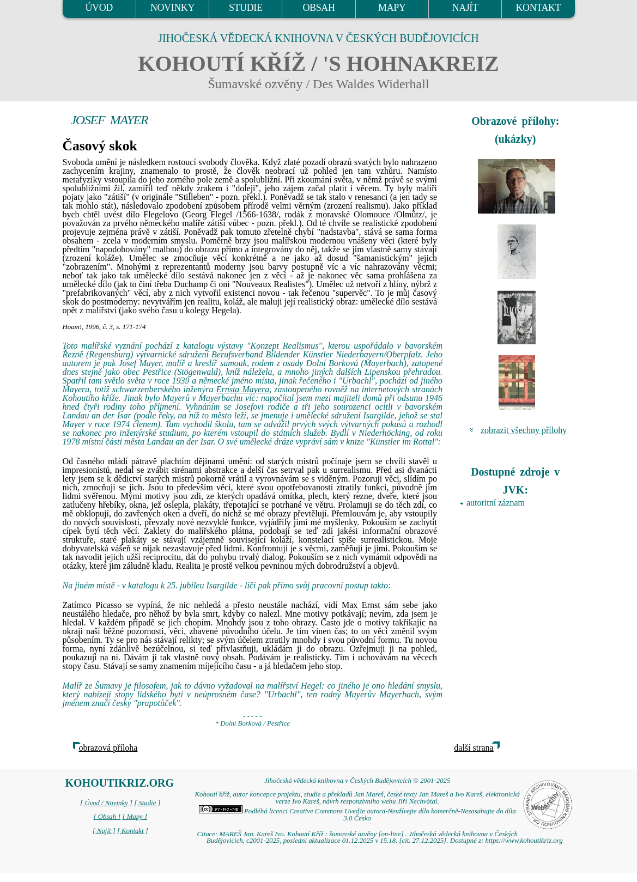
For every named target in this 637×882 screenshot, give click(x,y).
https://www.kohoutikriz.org (523, 840)
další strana (473, 747)
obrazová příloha (108, 747)
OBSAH (318, 7)
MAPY (391, 7)
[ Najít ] (104, 831)
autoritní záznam (495, 502)
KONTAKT (538, 7)
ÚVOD (98, 7)
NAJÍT (465, 7)
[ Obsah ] (107, 816)
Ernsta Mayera (243, 389)
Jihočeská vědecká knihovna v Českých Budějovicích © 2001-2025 (357, 780)
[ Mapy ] (134, 816)
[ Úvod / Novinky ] (106, 803)
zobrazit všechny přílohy (524, 430)
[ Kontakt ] (132, 831)
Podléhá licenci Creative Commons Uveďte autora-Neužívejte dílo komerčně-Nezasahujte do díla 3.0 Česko (357, 814)
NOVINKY (172, 7)
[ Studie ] (147, 803)
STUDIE (246, 7)
